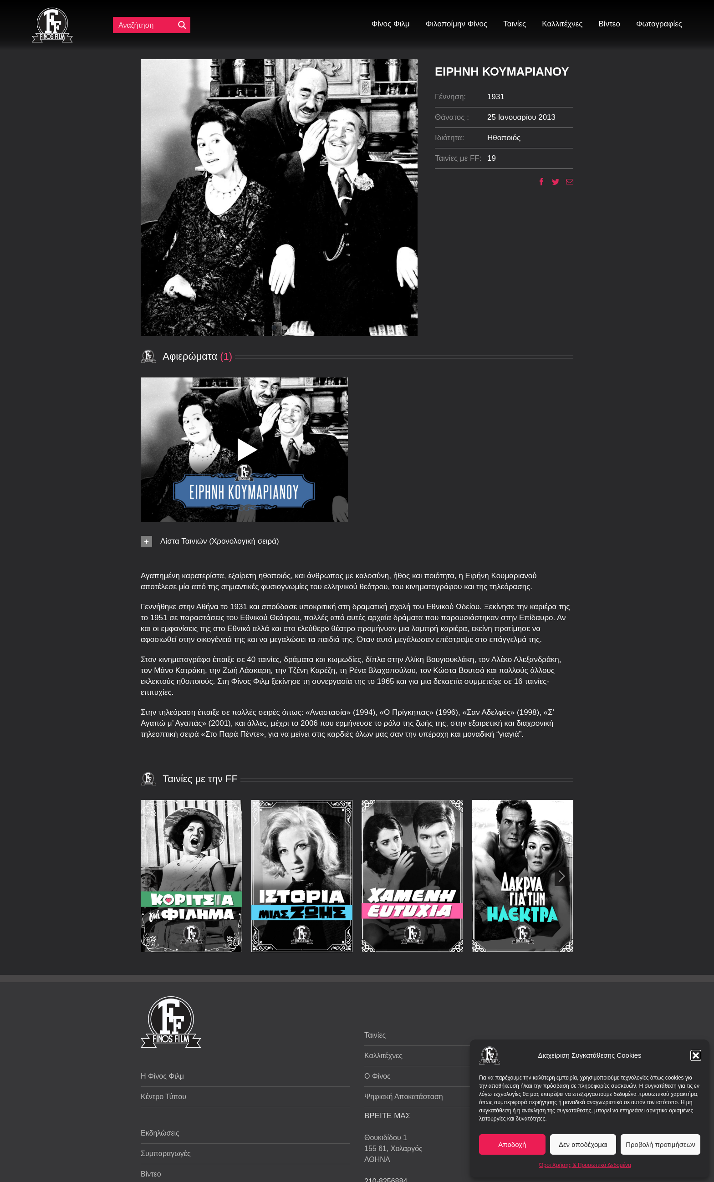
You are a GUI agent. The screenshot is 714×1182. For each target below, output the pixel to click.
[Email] (566, 182)
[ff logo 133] (52, 11)
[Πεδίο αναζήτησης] (145, 25)
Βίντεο (151, 1174)
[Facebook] (538, 182)
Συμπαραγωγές (166, 1153)
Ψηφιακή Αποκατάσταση (403, 1096)
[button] (695, 1055)
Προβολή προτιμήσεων (660, 1144)
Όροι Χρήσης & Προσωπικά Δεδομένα (585, 1165)
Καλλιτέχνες (383, 1056)
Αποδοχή (512, 1144)
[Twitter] (552, 182)
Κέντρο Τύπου (163, 1096)
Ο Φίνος (377, 1076)
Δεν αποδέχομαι (583, 1144)
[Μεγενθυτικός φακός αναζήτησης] (182, 25)
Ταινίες (375, 1035)
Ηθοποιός (503, 137)
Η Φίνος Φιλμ (162, 1076)
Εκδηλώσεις (160, 1133)
